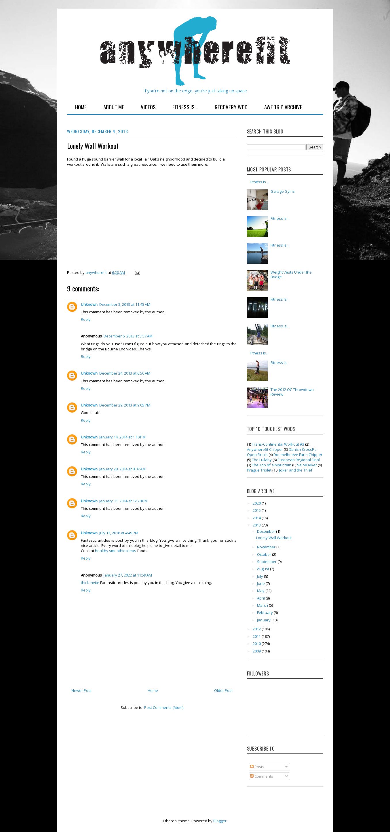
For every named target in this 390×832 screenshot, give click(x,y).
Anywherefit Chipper (265, 449)
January (264, 620)
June (261, 583)
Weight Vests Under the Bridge (291, 274)
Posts (257, 766)
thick (85, 582)
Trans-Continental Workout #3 (278, 444)
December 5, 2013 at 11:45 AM (124, 304)
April (261, 598)
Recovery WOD (231, 107)
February (265, 612)
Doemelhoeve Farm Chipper (297, 454)
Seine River (307, 464)
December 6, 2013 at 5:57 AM (128, 336)
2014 (257, 517)
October (264, 554)
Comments (261, 776)
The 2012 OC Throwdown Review (292, 392)
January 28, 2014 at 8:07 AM (122, 469)
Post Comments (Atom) (163, 707)
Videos (148, 107)
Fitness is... (280, 218)
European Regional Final (298, 459)
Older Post (223, 690)
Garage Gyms (283, 191)
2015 (257, 510)
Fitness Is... (185, 107)
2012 (257, 628)
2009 (257, 651)
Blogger (220, 820)
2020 (257, 503)
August (263, 568)
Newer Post (81, 690)
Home (81, 107)
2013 (257, 525)
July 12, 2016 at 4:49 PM (118, 532)
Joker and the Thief (295, 470)
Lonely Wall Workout (274, 537)
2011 (257, 636)
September (267, 561)
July (260, 576)
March (263, 605)
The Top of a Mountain (271, 464)
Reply (86, 319)
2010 (257, 643)
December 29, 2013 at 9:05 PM (124, 405)
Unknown (89, 304)
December (266, 531)
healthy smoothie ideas (116, 550)
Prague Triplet (259, 470)
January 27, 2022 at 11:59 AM (128, 575)
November (266, 546)
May (261, 590)
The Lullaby (262, 459)
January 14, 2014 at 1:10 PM (122, 437)
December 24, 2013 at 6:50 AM (124, 373)
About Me (113, 107)
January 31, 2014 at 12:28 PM (123, 500)
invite (94, 582)
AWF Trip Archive (283, 107)
